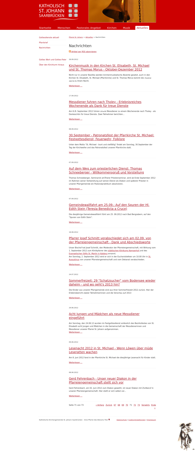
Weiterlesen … (75, 86)
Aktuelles (142, 27)
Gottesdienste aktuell (49, 37)
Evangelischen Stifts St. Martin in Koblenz (88, 254)
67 (115, 405)
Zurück (109, 405)
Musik (126, 27)
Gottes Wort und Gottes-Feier (52, 60)
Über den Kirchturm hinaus (51, 65)
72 (135, 405)
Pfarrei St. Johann (76, 37)
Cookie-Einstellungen (136, 420)
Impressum (151, 420)
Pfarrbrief (43, 43)
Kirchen (112, 27)
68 (119, 405)
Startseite (45, 27)
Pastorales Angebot (89, 27)
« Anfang (100, 405)
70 (127, 405)
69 (123, 405)
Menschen (64, 27)
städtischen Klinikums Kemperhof (124, 251)
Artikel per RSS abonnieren (83, 52)
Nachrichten (44, 48)
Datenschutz (122, 420)
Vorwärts (146, 405)
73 (139, 405)
